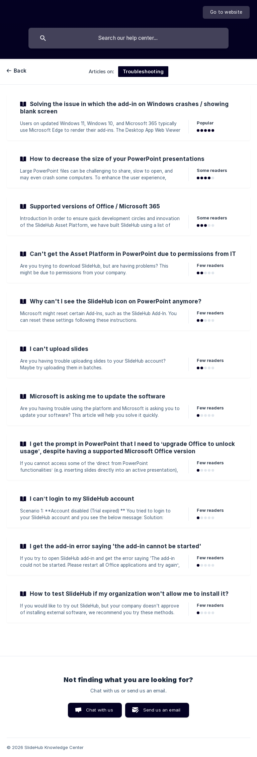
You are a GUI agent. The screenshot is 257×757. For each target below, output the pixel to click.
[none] (226, 12)
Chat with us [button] (99, 710)
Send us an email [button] (161, 710)
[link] (128, 117)
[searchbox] (128, 38)
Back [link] (20, 71)
